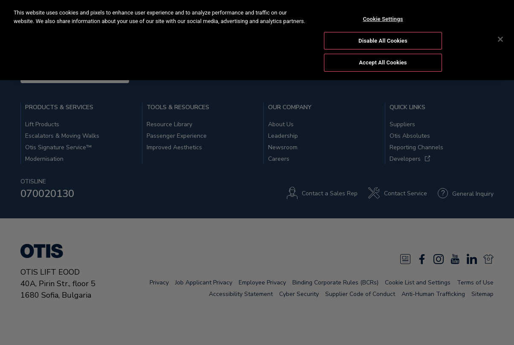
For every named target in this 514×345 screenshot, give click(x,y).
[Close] (500, 38)
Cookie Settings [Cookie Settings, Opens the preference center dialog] (383, 18)
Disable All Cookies (382, 39)
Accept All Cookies (383, 61)
